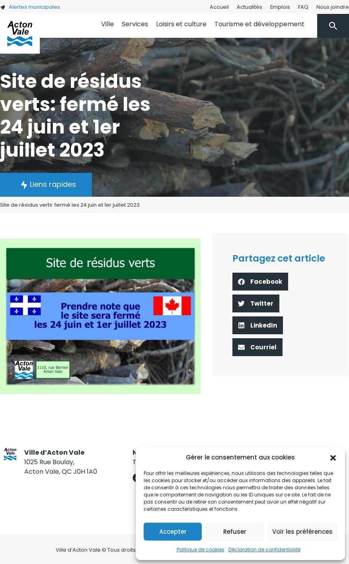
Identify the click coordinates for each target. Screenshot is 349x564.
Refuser (234, 531)
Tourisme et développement (259, 24)
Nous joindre (332, 7)
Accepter (173, 531)
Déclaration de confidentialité (264, 549)
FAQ (303, 7)
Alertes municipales (30, 7)
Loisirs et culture (181, 24)
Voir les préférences (302, 531)
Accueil (219, 7)
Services (135, 24)
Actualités (249, 7)
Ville (107, 24)
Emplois (280, 7)
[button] (333, 457)
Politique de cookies (200, 549)
